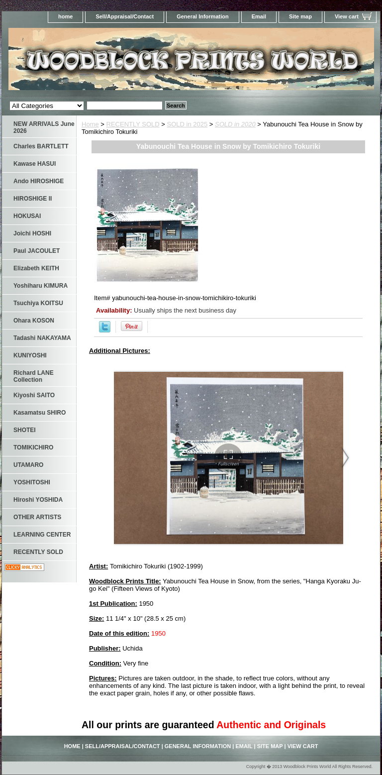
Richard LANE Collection (33, 376)
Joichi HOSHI (32, 233)
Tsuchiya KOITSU (38, 303)
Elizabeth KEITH (36, 268)
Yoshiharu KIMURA (40, 285)
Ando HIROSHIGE (38, 181)
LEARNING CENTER (42, 534)
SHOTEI (24, 430)
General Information (203, 16)
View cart (347, 16)
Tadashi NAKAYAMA (42, 337)
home (65, 16)
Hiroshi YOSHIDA (38, 499)
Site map (300, 16)
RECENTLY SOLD (133, 124)
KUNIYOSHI (30, 355)
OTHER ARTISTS (37, 517)
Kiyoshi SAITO (34, 395)
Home (90, 124)
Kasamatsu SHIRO (39, 412)
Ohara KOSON (33, 320)
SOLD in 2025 (187, 124)
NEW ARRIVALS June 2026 (44, 127)
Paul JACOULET (36, 250)
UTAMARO (28, 464)
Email (259, 16)
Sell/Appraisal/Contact (125, 16)
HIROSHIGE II (32, 198)
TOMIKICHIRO (33, 447)
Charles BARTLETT (41, 146)
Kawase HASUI (34, 163)
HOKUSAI (27, 216)
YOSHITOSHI (31, 482)
